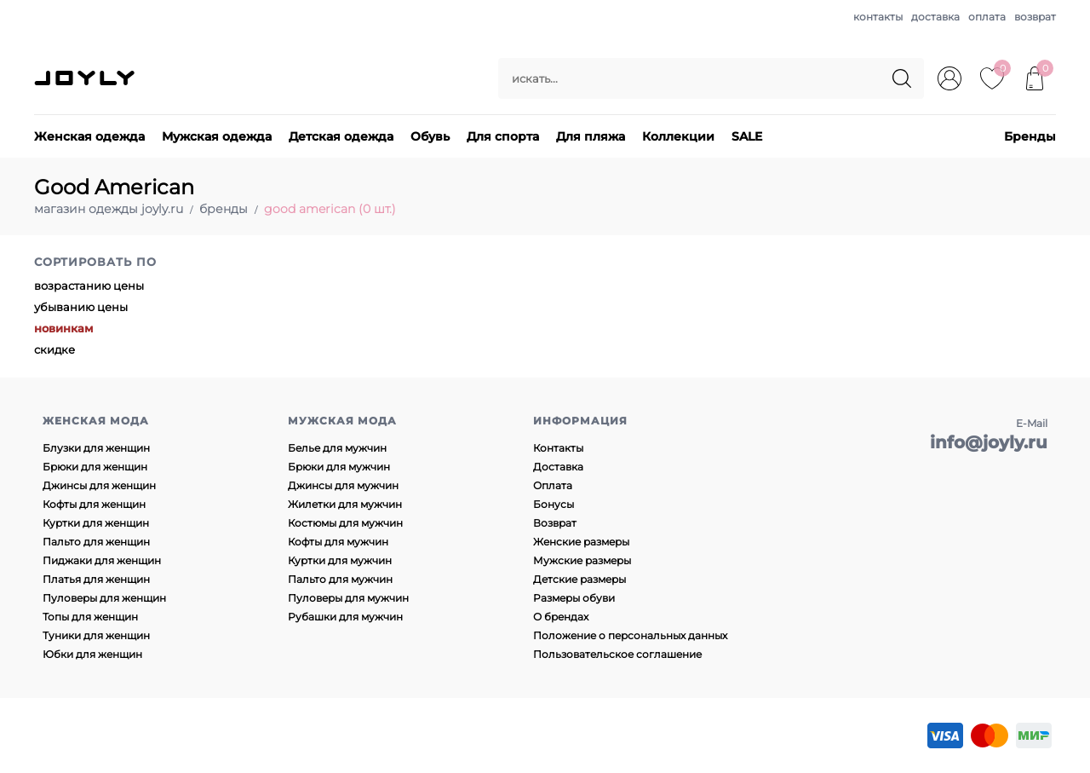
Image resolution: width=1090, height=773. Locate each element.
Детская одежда (341, 136)
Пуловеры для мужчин (348, 597)
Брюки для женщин (95, 466)
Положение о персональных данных (630, 635)
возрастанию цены (89, 285)
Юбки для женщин (92, 654)
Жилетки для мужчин (345, 504)
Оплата (552, 485)
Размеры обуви (574, 597)
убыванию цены (81, 307)
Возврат (555, 522)
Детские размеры (579, 579)
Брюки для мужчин (339, 466)
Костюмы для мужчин (345, 522)
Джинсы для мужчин (343, 485)
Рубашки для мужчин (345, 616)
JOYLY (86, 78)
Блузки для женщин (96, 447)
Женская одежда (89, 136)
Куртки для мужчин (340, 560)
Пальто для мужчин (340, 579)
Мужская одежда (217, 136)
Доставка (558, 466)
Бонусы (553, 504)
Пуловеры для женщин (104, 597)
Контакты (558, 447)
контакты (878, 16)
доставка (935, 16)
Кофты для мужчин (338, 541)
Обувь (430, 136)
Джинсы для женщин (99, 485)
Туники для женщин (96, 635)
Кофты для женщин (94, 504)
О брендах (560, 616)
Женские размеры (581, 541)
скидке (54, 349)
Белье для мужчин (337, 447)
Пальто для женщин (96, 541)
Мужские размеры (582, 560)
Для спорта (503, 136)
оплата (987, 16)
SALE (746, 136)
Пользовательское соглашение (617, 654)
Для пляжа (590, 136)
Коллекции (678, 136)
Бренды (1030, 136)
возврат (1035, 16)
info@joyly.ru (988, 442)
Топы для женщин (90, 616)
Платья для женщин (96, 579)
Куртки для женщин (96, 522)
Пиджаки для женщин (102, 560)
